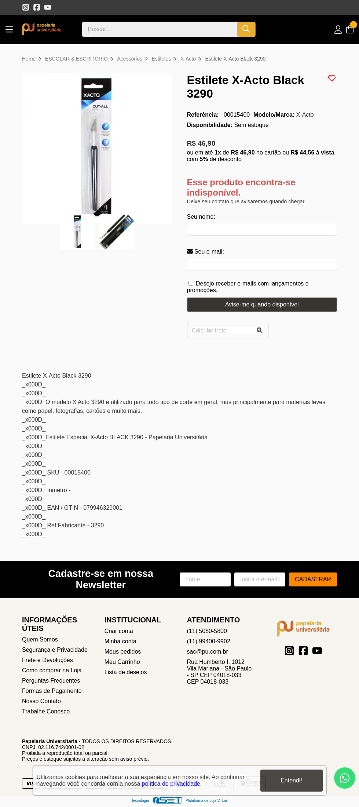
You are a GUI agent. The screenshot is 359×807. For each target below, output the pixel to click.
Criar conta (119, 631)
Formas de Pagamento (52, 691)
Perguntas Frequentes (51, 680)
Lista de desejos (126, 672)
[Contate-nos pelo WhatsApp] (344, 778)
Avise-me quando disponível (262, 304)
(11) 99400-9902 (208, 641)
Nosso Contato (41, 701)
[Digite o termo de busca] (159, 29)
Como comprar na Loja (52, 670)
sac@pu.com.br (207, 651)
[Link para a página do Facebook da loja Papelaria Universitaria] (36, 7)
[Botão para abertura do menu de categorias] (9, 29)
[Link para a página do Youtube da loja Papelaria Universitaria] (47, 7)
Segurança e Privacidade (55, 650)
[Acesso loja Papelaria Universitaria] (338, 29)
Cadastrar (313, 579)
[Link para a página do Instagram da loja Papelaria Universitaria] (25, 7)
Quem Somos (40, 639)
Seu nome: (201, 217)
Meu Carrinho (122, 662)
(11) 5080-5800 (207, 631)
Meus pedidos (123, 651)
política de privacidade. (172, 784)
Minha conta (120, 641)
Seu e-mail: (205, 251)
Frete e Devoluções (47, 660)
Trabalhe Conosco (46, 711)
